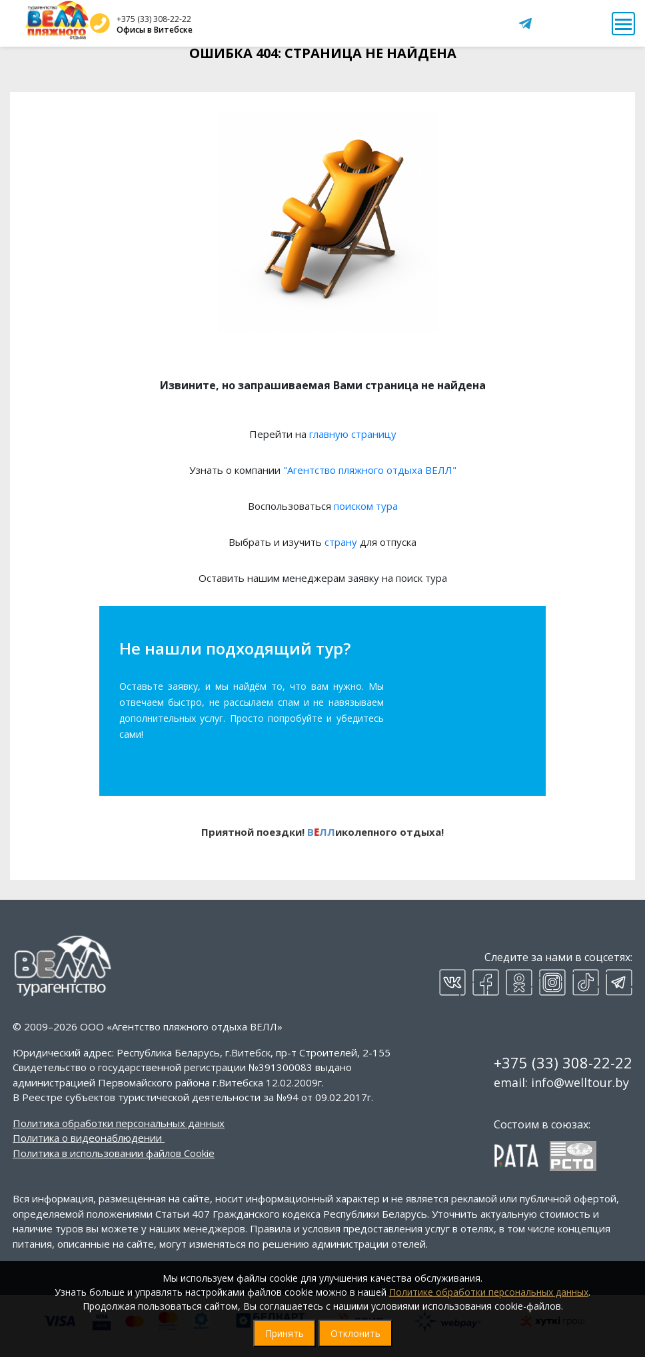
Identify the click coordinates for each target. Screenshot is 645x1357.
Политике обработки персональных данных (488, 1292)
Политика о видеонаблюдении (87, 1137)
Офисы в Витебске (155, 30)
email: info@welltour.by (561, 1082)
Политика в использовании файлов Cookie (114, 1153)
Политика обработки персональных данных (119, 1123)
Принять (284, 1333)
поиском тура (366, 506)
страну (340, 542)
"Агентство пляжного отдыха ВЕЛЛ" (369, 470)
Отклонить (355, 1333)
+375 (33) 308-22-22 (154, 19)
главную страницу (352, 434)
